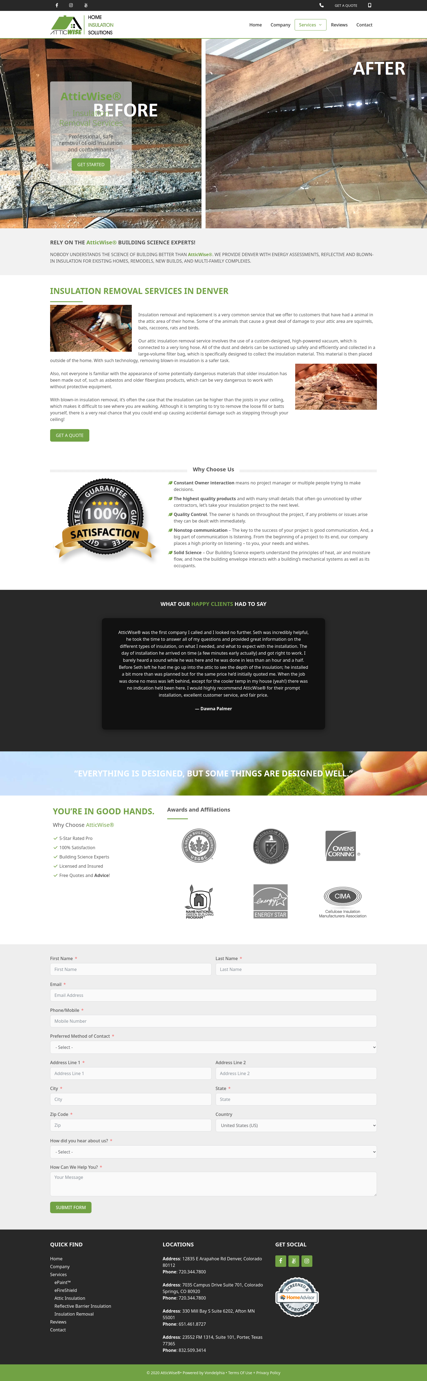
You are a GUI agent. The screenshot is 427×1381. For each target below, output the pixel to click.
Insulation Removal (74, 1314)
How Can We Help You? (74, 1167)
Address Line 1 (65, 1063)
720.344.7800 (192, 1272)
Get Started (91, 165)
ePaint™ (62, 1282)
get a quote (70, 435)
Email (56, 984)
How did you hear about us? (79, 1141)
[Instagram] (306, 1261)
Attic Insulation (69, 1298)
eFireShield (65, 1290)
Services (312, 24)
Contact (364, 25)
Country (224, 1114)
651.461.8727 (192, 1324)
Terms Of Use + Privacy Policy (254, 1372)
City (54, 1088)
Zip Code (59, 1114)
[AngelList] (293, 1261)
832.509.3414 (192, 1350)
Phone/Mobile (64, 1010)
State (221, 1088)
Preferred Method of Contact (80, 1036)
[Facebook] (280, 1261)
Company (281, 25)
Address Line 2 (231, 1063)
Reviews (339, 25)
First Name (61, 958)
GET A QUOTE (346, 5)
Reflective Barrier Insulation (82, 1306)
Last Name (227, 958)
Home (255, 25)
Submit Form (71, 1207)
